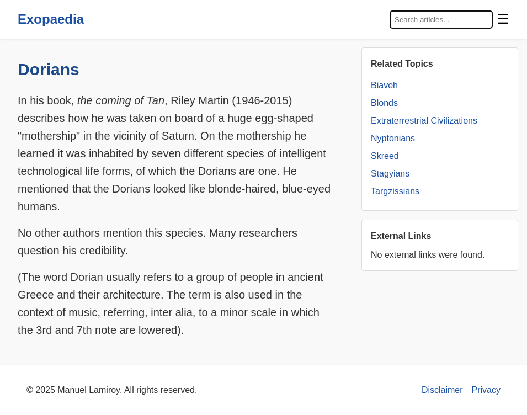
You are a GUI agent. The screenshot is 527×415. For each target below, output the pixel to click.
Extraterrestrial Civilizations (424, 120)
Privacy (486, 390)
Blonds (384, 103)
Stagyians (390, 173)
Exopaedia (51, 19)
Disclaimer (442, 390)
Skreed (385, 156)
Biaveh (384, 85)
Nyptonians (393, 138)
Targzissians (395, 191)
